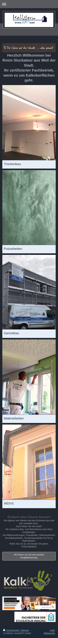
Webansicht (49, 633)
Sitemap (25, 630)
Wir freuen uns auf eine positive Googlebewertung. (29, 556)
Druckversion (11, 630)
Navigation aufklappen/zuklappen (29, 4)
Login (52, 630)
